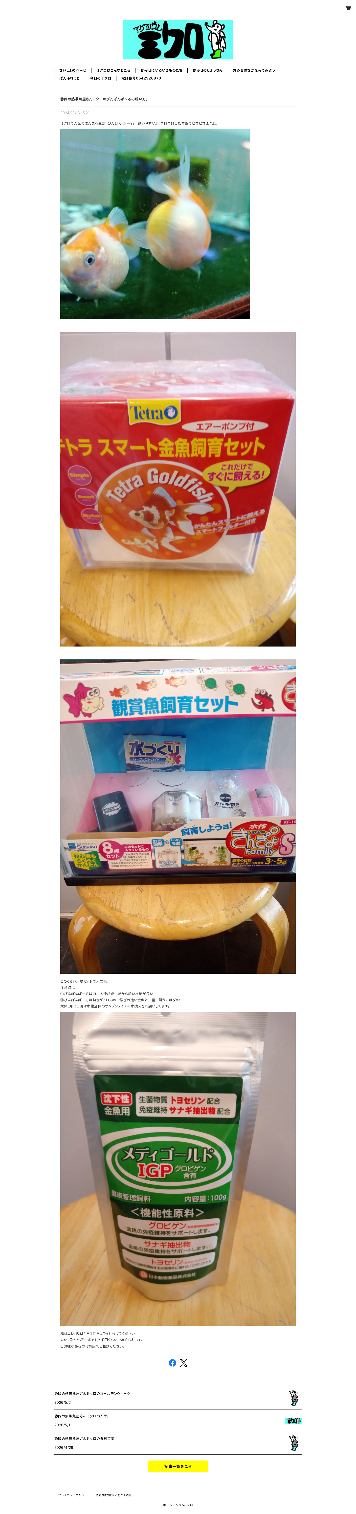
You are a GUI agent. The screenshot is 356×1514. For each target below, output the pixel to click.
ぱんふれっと (69, 78)
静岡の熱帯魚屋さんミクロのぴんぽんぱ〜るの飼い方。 (104, 99)
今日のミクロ (100, 78)
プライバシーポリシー (73, 1495)
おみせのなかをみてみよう (254, 70)
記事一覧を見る (178, 1466)
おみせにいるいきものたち (161, 70)
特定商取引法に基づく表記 (114, 1495)
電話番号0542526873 (141, 78)
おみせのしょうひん (208, 70)
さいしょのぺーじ (72, 70)
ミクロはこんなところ (113, 70)
